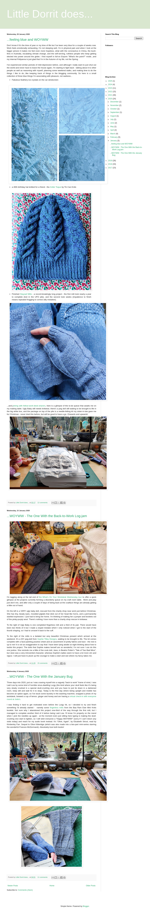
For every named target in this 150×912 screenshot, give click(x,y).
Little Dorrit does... (50, 14)
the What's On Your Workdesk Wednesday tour (60, 597)
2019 (110, 161)
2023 (110, 88)
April (112, 130)
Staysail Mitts (26, 294)
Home (52, 886)
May (112, 126)
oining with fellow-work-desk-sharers (29, 406)
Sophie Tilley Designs (47, 639)
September (115, 112)
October (113, 109)
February (114, 137)
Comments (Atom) (25, 890)
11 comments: (42, 877)
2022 (110, 92)
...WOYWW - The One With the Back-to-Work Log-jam (47, 516)
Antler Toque (56, 187)
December (114, 102)
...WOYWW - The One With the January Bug (40, 676)
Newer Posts (13, 886)
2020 (110, 99)
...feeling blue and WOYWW (27, 39)
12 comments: (42, 502)
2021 (110, 95)
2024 (110, 84)
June (112, 123)
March (113, 134)
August (113, 116)
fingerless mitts (56, 707)
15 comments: (42, 663)
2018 (110, 164)
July (112, 119)
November (114, 105)
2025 (110, 81)
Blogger (86, 906)
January (113, 141)
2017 (110, 168)
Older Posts (90, 886)
